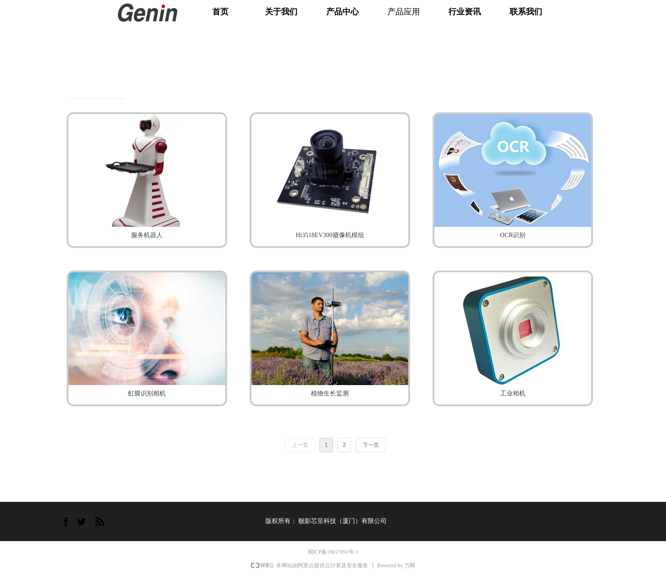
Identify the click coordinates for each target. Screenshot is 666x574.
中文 (590, 16)
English (610, 16)
